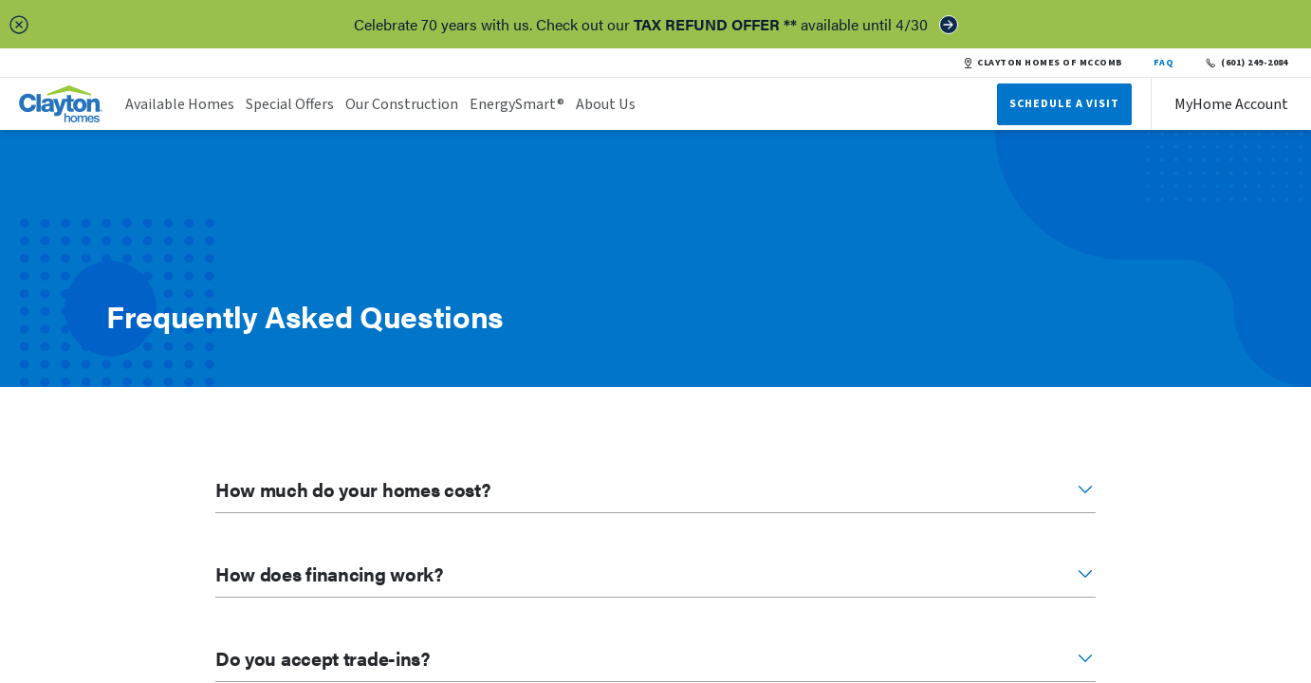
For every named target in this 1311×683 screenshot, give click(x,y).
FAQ (1164, 62)
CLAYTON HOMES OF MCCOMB (1042, 62)
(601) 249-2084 (1246, 62)
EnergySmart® (517, 104)
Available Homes (179, 104)
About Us (606, 104)
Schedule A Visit (1064, 104)
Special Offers (290, 104)
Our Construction (401, 104)
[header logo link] (60, 103)
